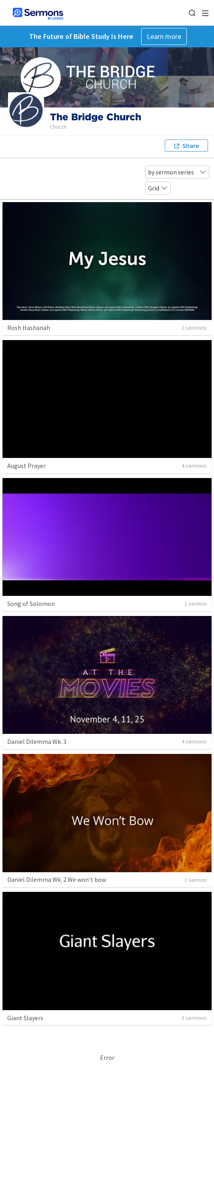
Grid (158, 188)
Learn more (164, 36)
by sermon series (177, 172)
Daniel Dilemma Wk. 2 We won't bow (56, 879)
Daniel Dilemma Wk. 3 (36, 741)
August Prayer (26, 466)
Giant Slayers (25, 1018)
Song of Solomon (31, 604)
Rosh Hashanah (28, 328)
